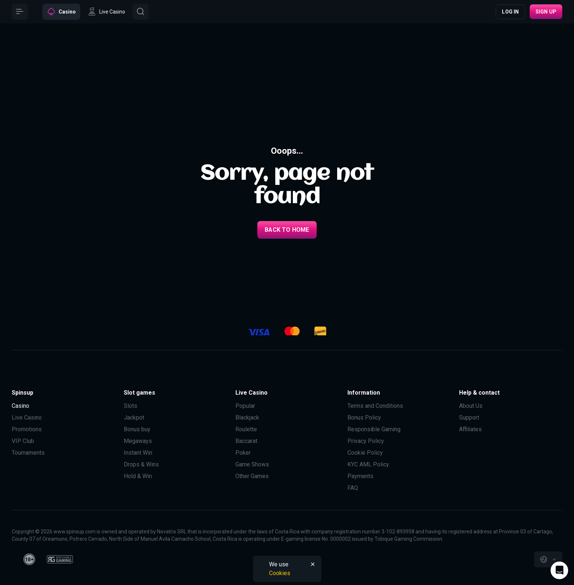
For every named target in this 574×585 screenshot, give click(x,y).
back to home (287, 229)
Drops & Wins (141, 464)
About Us (470, 405)
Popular (245, 405)
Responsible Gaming (373, 429)
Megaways (138, 440)
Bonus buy (137, 429)
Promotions (27, 429)
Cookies (279, 573)
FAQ (352, 487)
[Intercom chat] (559, 570)
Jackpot (134, 417)
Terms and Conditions (375, 405)
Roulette (246, 429)
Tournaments (28, 452)
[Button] (20, 12)
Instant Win (138, 452)
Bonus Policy (364, 417)
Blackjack (247, 417)
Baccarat (246, 440)
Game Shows (252, 464)
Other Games (252, 476)
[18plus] (29, 559)
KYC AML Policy (368, 464)
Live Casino (27, 417)
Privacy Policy (365, 440)
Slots (130, 405)
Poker (243, 452)
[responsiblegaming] (60, 559)
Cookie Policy (365, 452)
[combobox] (548, 559)
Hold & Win (138, 476)
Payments (360, 476)
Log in (510, 12)
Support (469, 417)
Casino (20, 405)
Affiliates (470, 429)
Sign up (546, 12)
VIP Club (23, 440)
